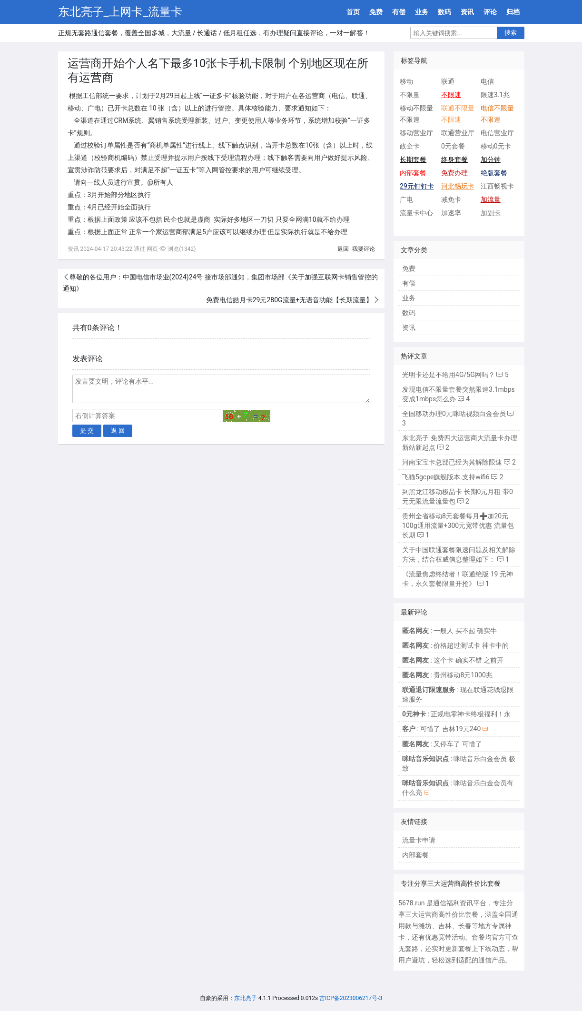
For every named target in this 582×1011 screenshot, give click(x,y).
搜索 (510, 32)
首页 (353, 12)
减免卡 (451, 199)
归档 (513, 12)
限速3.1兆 (495, 95)
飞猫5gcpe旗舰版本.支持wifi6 (446, 477)
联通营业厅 (457, 133)
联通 (447, 81)
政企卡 (410, 146)
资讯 (467, 12)
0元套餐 (453, 146)
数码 (444, 12)
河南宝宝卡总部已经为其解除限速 (452, 462)
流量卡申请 (418, 840)
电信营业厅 (497, 133)
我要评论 (363, 249)
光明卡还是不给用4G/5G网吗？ (448, 374)
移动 (406, 81)
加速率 (451, 213)
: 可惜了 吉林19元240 (441, 729)
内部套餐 (415, 855)
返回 (343, 249)
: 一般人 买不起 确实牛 (449, 630)
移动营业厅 (416, 133)
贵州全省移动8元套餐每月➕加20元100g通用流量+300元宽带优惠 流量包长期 (458, 525)
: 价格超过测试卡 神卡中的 (455, 645)
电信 (487, 81)
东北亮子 (245, 998)
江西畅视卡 (497, 186)
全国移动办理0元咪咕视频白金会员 (454, 413)
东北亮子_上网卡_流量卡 (120, 12)
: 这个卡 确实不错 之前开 (452, 660)
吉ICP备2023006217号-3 (350, 998)
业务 (421, 12)
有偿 (398, 12)
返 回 (118, 430)
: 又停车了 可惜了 (442, 744)
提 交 (87, 430)
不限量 (410, 95)
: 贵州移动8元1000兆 (447, 675)
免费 (376, 12)
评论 (490, 12)
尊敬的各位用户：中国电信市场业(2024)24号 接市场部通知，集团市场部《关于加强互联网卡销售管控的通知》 (220, 282)
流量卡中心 (416, 213)
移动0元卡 (496, 146)
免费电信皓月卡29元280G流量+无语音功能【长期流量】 (289, 300)
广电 (406, 199)
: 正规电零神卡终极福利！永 (456, 714)
